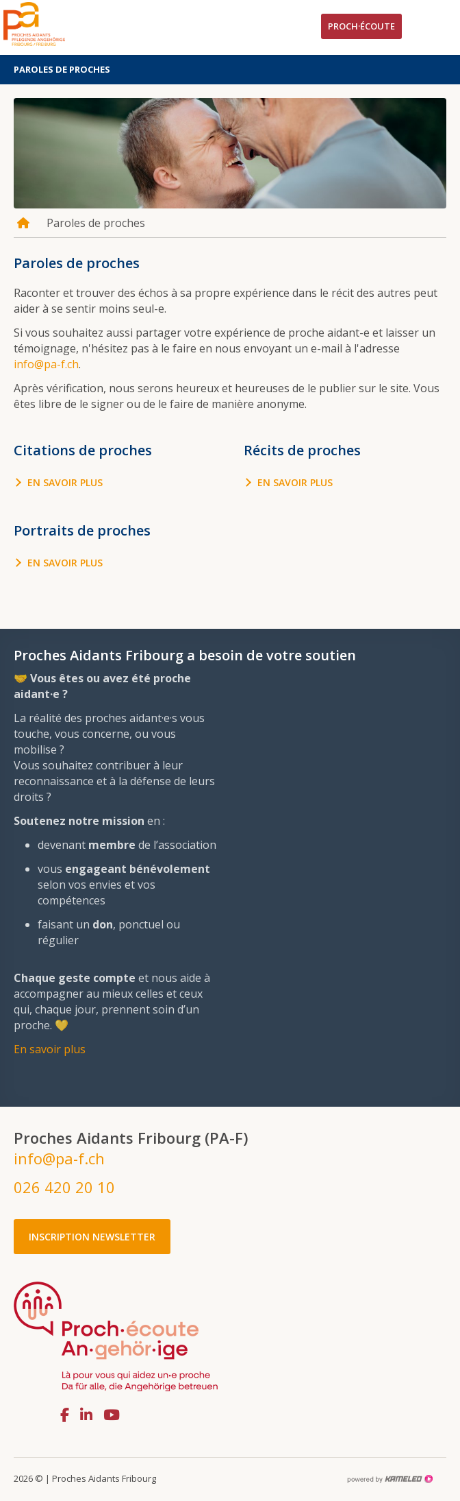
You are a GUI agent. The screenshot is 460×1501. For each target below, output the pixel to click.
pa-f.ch (55, 24)
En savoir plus (65, 482)
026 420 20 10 (64, 1187)
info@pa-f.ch (46, 364)
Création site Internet (389, 1479)
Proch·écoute (361, 26)
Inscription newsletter (92, 1236)
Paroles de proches (230, 69)
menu (436, 27)
